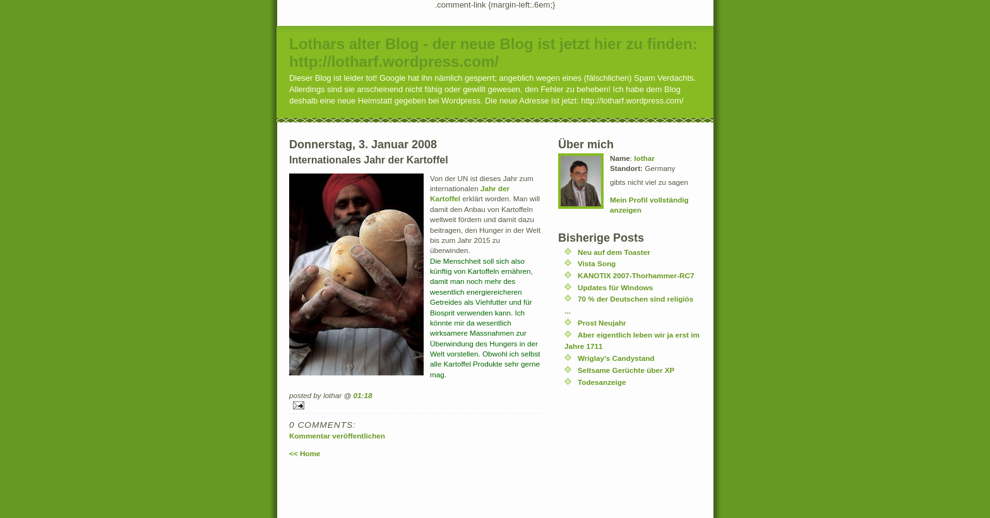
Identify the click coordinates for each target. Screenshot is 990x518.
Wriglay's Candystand (616, 358)
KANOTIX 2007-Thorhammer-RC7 (636, 275)
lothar (644, 158)
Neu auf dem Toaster (614, 252)
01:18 (363, 395)
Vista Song (597, 263)
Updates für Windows (615, 287)
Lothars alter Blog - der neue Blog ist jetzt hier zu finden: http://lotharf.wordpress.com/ (493, 52)
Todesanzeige (602, 382)
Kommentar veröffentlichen (337, 436)
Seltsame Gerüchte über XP (626, 370)
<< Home (304, 453)
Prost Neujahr (602, 323)
